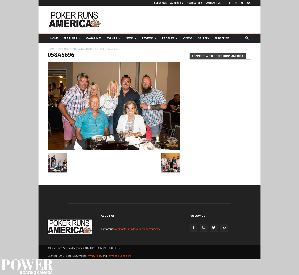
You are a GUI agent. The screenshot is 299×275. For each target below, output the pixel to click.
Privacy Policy (95, 255)
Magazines (93, 38)
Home (54, 38)
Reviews (149, 38)
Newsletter (194, 2)
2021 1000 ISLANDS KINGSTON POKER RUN (81, 49)
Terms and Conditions (119, 255)
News (131, 38)
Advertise (176, 2)
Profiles (169, 38)
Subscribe (160, 2)
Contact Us (213, 2)
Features (72, 38)
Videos (187, 38)
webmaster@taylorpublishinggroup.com (137, 229)
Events (113, 38)
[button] (246, 38)
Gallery (203, 38)
